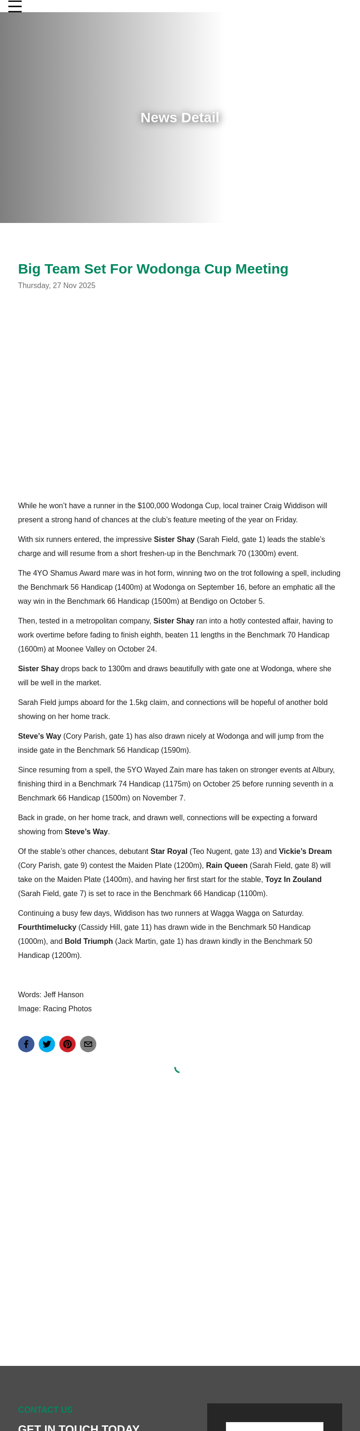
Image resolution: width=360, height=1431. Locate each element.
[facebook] (26, 1044)
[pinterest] (67, 1044)
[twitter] (46, 1044)
